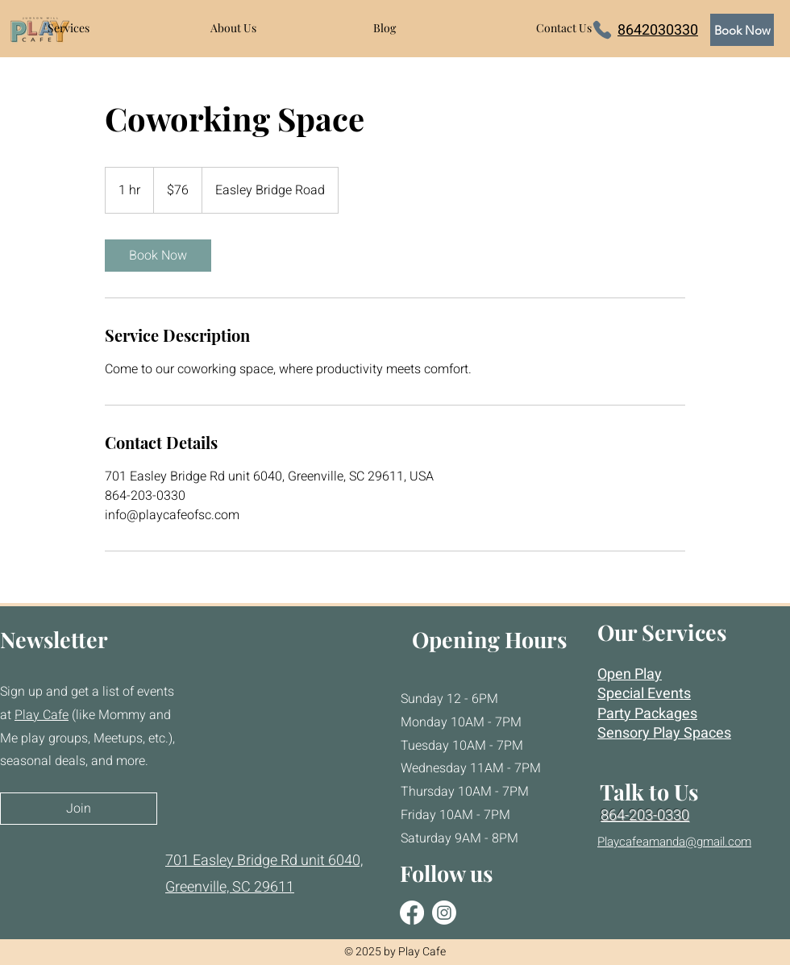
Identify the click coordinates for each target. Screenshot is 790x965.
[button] (116, 27)
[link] (158, 255)
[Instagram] (444, 913)
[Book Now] (742, 30)
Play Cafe (42, 715)
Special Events (644, 694)
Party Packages (647, 714)
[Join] (78, 808)
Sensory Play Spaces (664, 733)
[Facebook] (412, 913)
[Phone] (602, 29)
